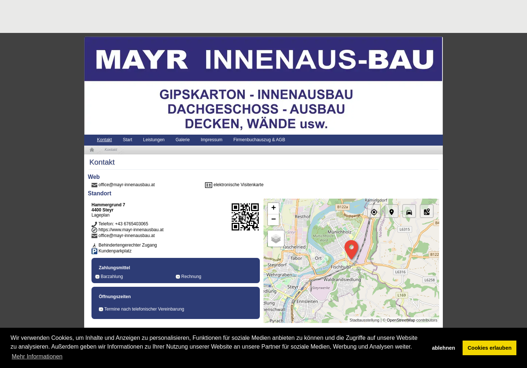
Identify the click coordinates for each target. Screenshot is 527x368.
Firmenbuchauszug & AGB (259, 139)
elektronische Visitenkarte (239, 184)
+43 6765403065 (131, 223)
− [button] (273, 219)
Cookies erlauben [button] (490, 348)
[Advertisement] (217, 16)
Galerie (183, 139)
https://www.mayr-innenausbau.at (130, 229)
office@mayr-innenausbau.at (126, 184)
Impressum (211, 139)
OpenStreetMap (401, 320)
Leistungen (154, 139)
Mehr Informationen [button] (37, 356)
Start (127, 139)
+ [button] (273, 208)
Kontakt (104, 139)
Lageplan (100, 215)
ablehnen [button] (443, 348)
